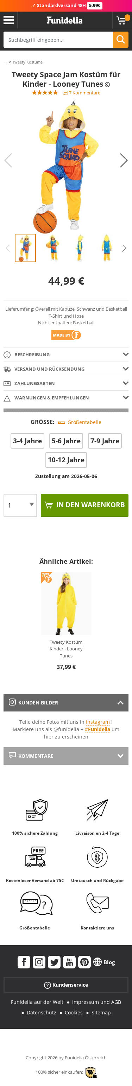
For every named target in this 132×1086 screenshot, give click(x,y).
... (5, 62)
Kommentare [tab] (31, 756)
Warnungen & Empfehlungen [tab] (46, 398)
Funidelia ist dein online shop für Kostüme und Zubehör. (64, 20)
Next (124, 160)
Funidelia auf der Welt (37, 1002)
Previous (8, 160)
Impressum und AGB (96, 1002)
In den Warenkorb (90, 504)
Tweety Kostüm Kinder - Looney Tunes (66, 649)
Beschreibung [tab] (27, 355)
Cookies (74, 1012)
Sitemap (101, 1012)
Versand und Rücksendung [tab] (44, 369)
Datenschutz (41, 1012)
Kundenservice (66, 984)
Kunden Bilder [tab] (33, 702)
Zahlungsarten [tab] (29, 384)
